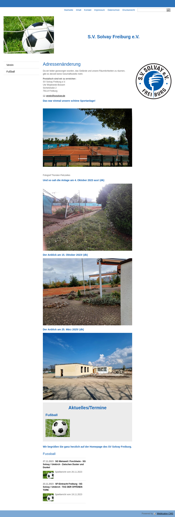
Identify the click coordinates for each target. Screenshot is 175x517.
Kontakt (87, 10)
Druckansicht (128, 10)
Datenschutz (114, 10)
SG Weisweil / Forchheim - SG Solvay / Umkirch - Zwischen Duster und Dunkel (64, 464)
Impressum (99, 10)
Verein (10, 65)
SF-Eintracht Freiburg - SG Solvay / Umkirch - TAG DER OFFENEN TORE (62, 487)
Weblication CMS (165, 513)
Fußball (10, 71)
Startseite (68, 10)
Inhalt (78, 10)
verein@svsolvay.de (55, 95)
